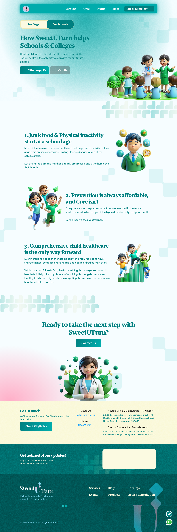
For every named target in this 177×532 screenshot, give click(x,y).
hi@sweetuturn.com (86, 414)
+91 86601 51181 (84, 425)
